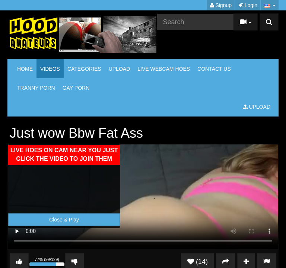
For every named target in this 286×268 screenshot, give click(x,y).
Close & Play (64, 220)
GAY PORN (76, 88)
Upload (119, 69)
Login (248, 5)
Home (25, 69)
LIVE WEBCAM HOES (163, 69)
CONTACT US (214, 69)
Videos (50, 69)
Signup (221, 5)
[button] (270, 5)
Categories (84, 69)
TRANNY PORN (36, 88)
